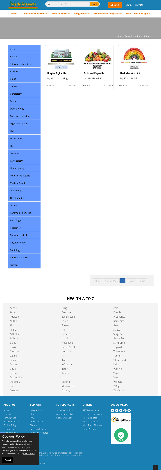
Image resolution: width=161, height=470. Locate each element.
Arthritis (14, 334)
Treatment (119, 351)
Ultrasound (119, 360)
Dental (13, 373)
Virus (116, 377)
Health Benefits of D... (131, 73)
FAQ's (32, 417)
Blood (13, 342)
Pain (115, 308)
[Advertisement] (80, 26)
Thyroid (117, 347)
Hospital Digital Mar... (57, 73)
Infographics (81, 13)
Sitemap (34, 425)
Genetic (66, 334)
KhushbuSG (94, 78)
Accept (8, 460)
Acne (12, 312)
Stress (116, 329)
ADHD (13, 321)
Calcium (14, 351)
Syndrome (119, 342)
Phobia (117, 312)
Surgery (117, 334)
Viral (115, 373)
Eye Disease (68, 316)
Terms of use (10, 417)
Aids (12, 325)
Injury (65, 368)
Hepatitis (67, 351)
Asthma (14, 338)
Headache (67, 342)
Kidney (65, 373)
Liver (64, 377)
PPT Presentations (91, 410)
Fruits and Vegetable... (95, 73)
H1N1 (65, 338)
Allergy (13, 329)
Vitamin (117, 381)
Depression (16, 377)
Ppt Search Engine (39, 429)
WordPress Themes (92, 425)
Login (128, 4)
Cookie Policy (10, 425)
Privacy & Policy (11, 421)
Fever (65, 321)
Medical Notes (60, 13)
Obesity (66, 390)
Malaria (66, 381)
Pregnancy (119, 316)
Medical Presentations (33, 13)
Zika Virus (118, 390)
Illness (65, 360)
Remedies (118, 321)
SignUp (139, 4)
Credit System (89, 429)
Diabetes (15, 381)
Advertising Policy (64, 414)
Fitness (65, 325)
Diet (12, 386)
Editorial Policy (11, 429)
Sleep (116, 325)
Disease (14, 390)
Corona (14, 364)
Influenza (67, 364)
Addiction (15, 316)
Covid (13, 368)
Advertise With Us (65, 410)
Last (142, 280)
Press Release (36, 421)
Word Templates (91, 421)
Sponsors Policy (64, 417)
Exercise (66, 312)
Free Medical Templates (107, 13)
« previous (111, 280)
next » (132, 280)
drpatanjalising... (60, 78)
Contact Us (9, 414)
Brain (13, 347)
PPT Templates (90, 417)
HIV (64, 355)
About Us (8, 410)
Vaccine (117, 368)
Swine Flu (118, 338)
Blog (32, 414)
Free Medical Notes (92, 414)
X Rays (116, 386)
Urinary (117, 364)
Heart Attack (68, 347)
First (97, 280)
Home (14, 13)
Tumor (117, 355)
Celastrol (15, 360)
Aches (13, 308)
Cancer (14, 355)
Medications (68, 386)
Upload (115, 4)
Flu (63, 329)
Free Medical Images (137, 13)
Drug (64, 308)
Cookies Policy (13, 436)
